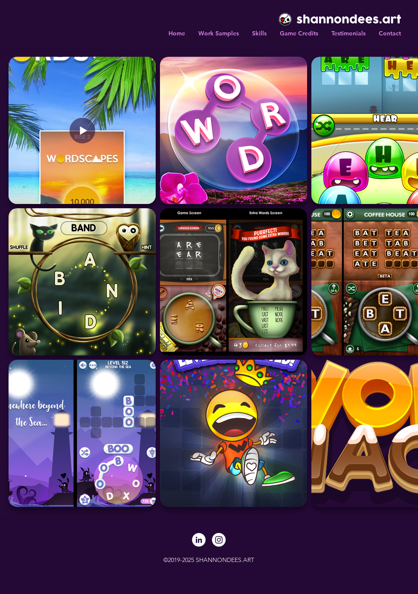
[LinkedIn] (199, 540)
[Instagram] (219, 540)
